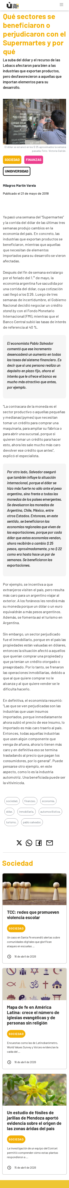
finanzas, (30, 801)
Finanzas (33, 160)
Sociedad (12, 160)
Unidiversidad (16, 171)
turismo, (11, 822)
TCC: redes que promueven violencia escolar (33, 914)
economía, (48, 801)
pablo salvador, (32, 822)
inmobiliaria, (26, 811)
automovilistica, (50, 811)
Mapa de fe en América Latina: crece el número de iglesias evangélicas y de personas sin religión (33, 1014)
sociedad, (12, 801)
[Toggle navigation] (61, 4)
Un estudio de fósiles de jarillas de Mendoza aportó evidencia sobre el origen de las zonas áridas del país (34, 1120)
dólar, (9, 811)
